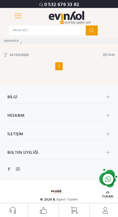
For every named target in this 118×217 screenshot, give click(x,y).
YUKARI (107, 197)
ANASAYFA (11, 41)
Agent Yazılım (67, 199)
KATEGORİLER (19, 54)
